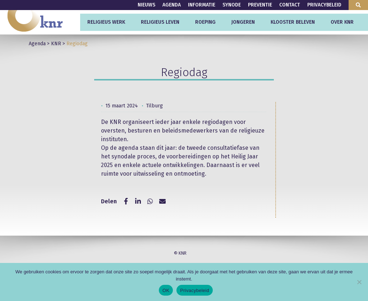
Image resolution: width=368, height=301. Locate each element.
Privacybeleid (324, 5)
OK (165, 290)
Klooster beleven (293, 22)
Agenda (171, 5)
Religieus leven (160, 22)
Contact (289, 5)
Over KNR (342, 22)
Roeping (205, 22)
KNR (56, 44)
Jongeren (243, 22)
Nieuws (146, 5)
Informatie (201, 5)
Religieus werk (106, 22)
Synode (231, 5)
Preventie (260, 5)
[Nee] (359, 282)
